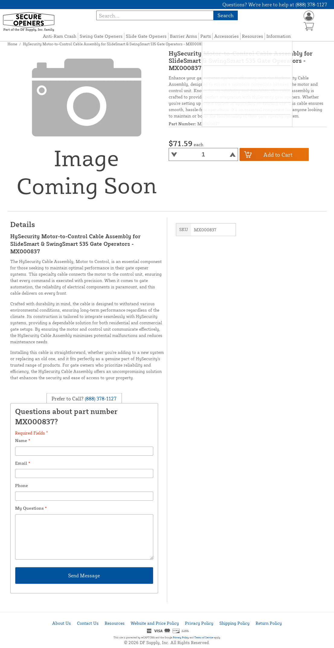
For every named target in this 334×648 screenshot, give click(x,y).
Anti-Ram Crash (59, 36)
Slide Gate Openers (146, 36)
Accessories (226, 36)
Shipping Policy (234, 623)
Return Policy (269, 623)
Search (226, 15)
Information (278, 36)
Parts (205, 36)
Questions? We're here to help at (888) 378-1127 (274, 5)
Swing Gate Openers (101, 36)
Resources (252, 36)
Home (12, 44)
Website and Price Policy (155, 623)
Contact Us (88, 623)
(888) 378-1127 (100, 399)
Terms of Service (203, 637)
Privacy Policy (199, 623)
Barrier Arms (183, 36)
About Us (61, 623)
